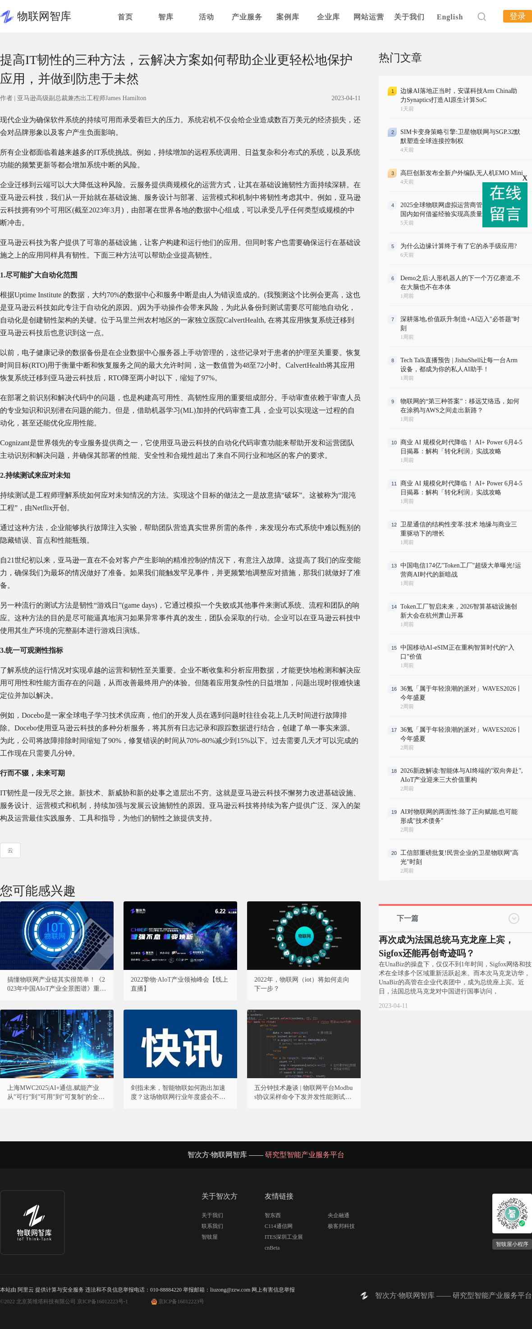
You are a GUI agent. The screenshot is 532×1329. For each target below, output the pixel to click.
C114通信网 (279, 1226)
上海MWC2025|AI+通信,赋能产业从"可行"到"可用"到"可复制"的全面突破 (56, 1093)
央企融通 (338, 1215)
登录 (517, 16)
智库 (166, 17)
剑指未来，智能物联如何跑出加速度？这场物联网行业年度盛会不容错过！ (178, 1093)
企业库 (328, 17)
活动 (206, 17)
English (450, 17)
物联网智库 (44, 16)
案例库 (287, 17)
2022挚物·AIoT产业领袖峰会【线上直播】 (179, 984)
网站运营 (368, 17)
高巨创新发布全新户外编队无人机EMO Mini (461, 173)
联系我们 (212, 1226)
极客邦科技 (341, 1226)
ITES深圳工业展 (284, 1237)
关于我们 (409, 17)
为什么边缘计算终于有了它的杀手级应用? (458, 246)
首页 (125, 17)
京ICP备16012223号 (181, 1301)
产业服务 (247, 17)
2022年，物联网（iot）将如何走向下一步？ (301, 984)
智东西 (273, 1215)
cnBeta (272, 1248)
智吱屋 (210, 1237)
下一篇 (407, 918)
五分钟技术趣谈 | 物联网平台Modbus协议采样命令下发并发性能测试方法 (303, 1093)
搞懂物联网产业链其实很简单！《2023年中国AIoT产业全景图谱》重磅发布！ (56, 984)
